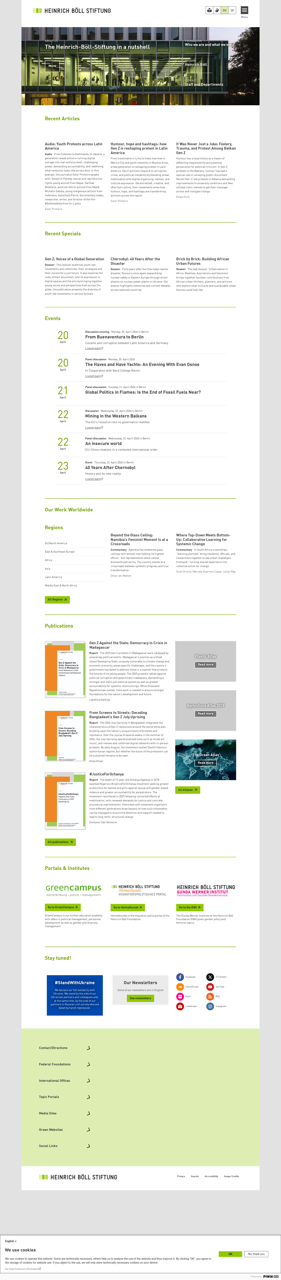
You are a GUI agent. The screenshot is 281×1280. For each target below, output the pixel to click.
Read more (205, 762)
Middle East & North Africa (61, 658)
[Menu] (244, 10)
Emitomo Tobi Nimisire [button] (103, 920)
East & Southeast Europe (60, 624)
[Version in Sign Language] (217, 10)
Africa (48, 633)
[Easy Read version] (209, 10)
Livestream (92, 421)
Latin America (53, 650)
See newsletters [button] (140, 1095)
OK (230, 1254)
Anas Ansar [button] (96, 858)
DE (232, 10)
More (52, 66)
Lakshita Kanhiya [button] (99, 797)
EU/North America (56, 616)
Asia (47, 641)
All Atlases (185, 887)
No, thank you (256, 1254)
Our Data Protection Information (21, 1269)
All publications (58, 939)
